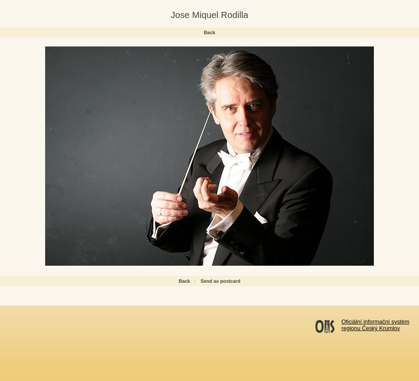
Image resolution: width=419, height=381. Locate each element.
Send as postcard (221, 281)
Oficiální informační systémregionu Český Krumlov (375, 324)
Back (209, 32)
